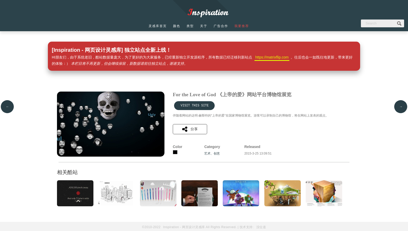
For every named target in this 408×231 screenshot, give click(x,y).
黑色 (175, 152)
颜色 (176, 26)
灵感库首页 (158, 26)
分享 (190, 129)
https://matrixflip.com (272, 57)
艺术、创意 (212, 153)
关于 (203, 26)
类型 (190, 26)
